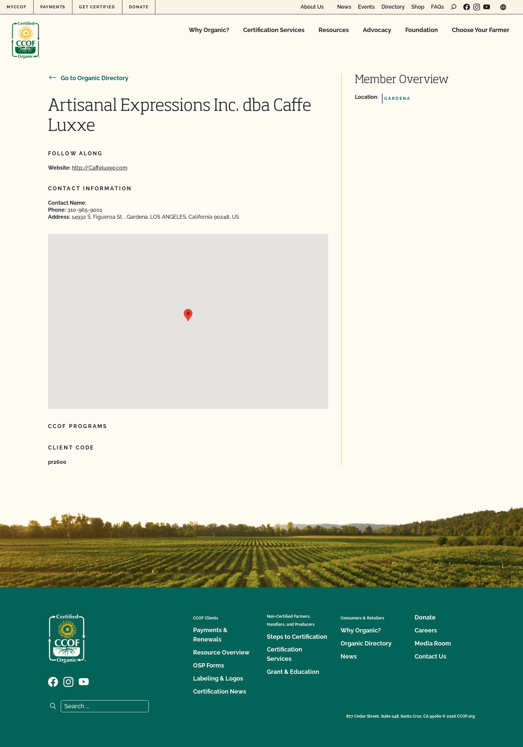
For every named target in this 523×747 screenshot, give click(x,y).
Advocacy (377, 29)
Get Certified (97, 7)
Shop (417, 7)
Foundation (421, 29)
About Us (312, 7)
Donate (139, 7)
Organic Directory (366, 643)
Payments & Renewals (210, 634)
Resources (334, 29)
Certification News (219, 691)
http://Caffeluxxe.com (99, 168)
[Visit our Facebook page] (466, 7)
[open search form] (454, 7)
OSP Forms (208, 665)
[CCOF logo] (25, 33)
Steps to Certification (297, 636)
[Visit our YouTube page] (486, 7)
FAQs (437, 7)
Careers (426, 630)
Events (366, 7)
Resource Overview (221, 652)
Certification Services (274, 29)
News (344, 7)
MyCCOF (17, 7)
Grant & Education (293, 671)
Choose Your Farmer (480, 29)
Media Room (433, 643)
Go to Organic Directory (88, 77)
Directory (393, 7)
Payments (52, 7)
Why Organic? (209, 29)
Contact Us (430, 656)
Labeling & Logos (218, 678)
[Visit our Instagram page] (476, 7)
